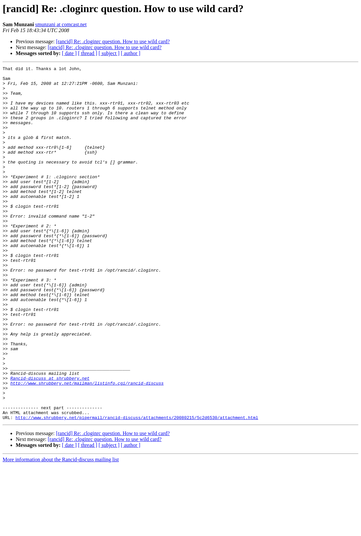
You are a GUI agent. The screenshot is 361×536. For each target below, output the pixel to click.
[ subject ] (109, 53)
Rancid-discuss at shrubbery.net (49, 441)
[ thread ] (87, 53)
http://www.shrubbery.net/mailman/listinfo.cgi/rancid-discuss (86, 447)
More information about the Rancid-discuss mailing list (61, 530)
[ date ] (69, 53)
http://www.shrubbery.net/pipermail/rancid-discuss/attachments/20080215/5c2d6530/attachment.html (136, 488)
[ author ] (131, 53)
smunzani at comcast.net (61, 24)
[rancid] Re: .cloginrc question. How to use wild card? (113, 41)
